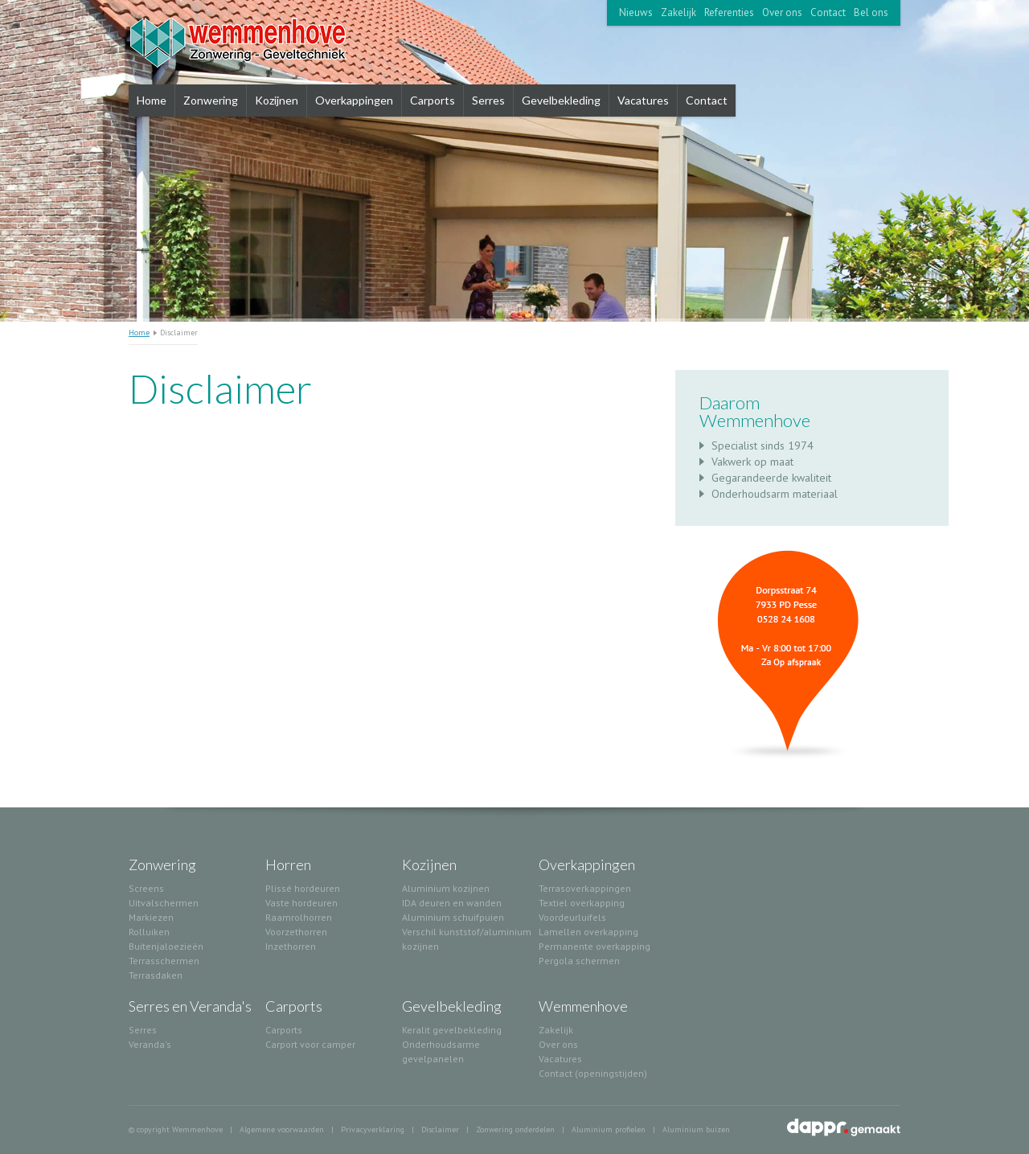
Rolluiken (149, 932)
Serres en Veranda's (190, 1006)
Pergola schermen (579, 961)
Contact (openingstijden (591, 1073)
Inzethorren (290, 946)
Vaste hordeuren (301, 903)
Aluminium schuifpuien (453, 917)
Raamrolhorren (298, 917)
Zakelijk (678, 12)
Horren (288, 864)
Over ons (782, 12)
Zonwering (210, 100)
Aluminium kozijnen (446, 888)
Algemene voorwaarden (282, 1129)
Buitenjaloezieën (166, 946)
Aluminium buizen (696, 1129)
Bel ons (871, 12)
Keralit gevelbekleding (452, 1030)
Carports (432, 100)
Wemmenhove (583, 1006)
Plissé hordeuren (302, 888)
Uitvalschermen (164, 903)
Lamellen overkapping (588, 932)
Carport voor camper (310, 1044)
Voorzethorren (296, 932)
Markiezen (151, 917)
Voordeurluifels (572, 917)
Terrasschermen (164, 961)
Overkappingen (354, 100)
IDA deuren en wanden (452, 903)
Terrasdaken (155, 975)
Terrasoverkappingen (585, 888)
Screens (146, 888)
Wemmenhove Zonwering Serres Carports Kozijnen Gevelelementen (259, 42)
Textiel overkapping (582, 903)
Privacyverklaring (372, 1129)
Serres (488, 100)
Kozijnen (276, 100)
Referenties (729, 12)
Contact (828, 12)
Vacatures (643, 100)
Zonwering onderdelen (515, 1129)
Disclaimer (440, 1129)
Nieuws (636, 12)
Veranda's (150, 1044)
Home (151, 100)
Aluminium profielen (609, 1129)
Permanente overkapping (594, 946)
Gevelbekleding (561, 100)
